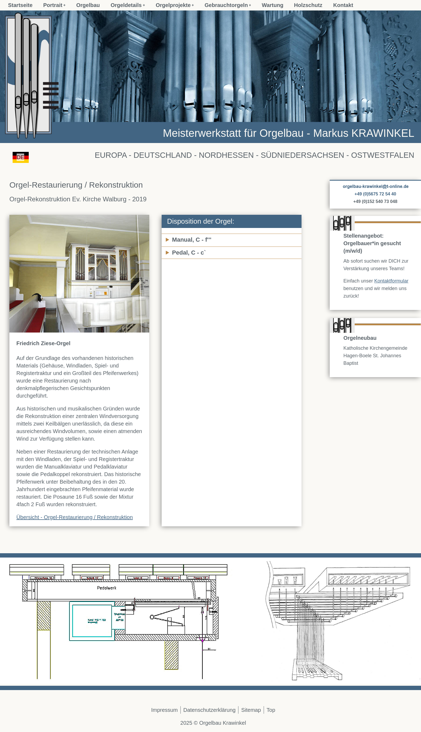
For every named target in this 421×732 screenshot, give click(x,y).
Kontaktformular (391, 281)
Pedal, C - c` (189, 252)
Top (271, 710)
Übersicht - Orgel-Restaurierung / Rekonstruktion (74, 517)
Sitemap (251, 710)
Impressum (164, 710)
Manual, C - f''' (191, 239)
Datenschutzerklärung (209, 710)
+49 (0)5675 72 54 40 (375, 193)
